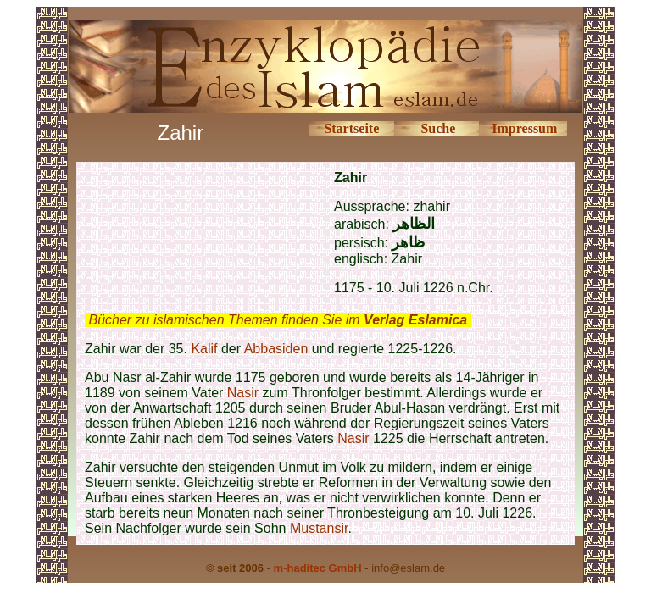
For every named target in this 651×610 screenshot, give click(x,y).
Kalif (204, 348)
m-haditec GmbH (318, 568)
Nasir (243, 392)
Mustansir (319, 528)
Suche (437, 128)
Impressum (524, 128)
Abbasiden (276, 348)
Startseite (351, 128)
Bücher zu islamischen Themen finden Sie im (277, 320)
